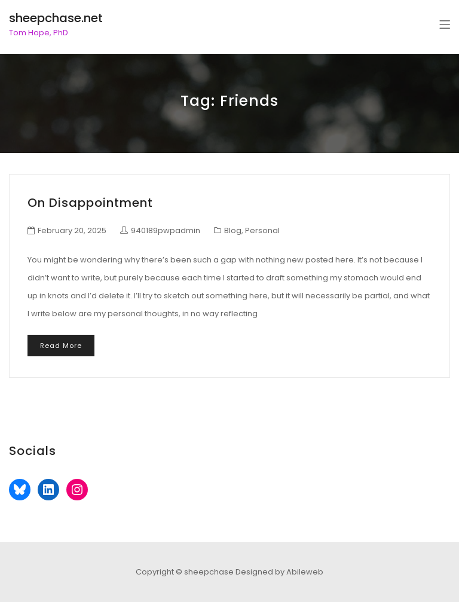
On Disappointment (90, 202)
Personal (262, 230)
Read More (61, 345)
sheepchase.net (56, 18)
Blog (232, 230)
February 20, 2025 (72, 230)
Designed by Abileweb (279, 571)
